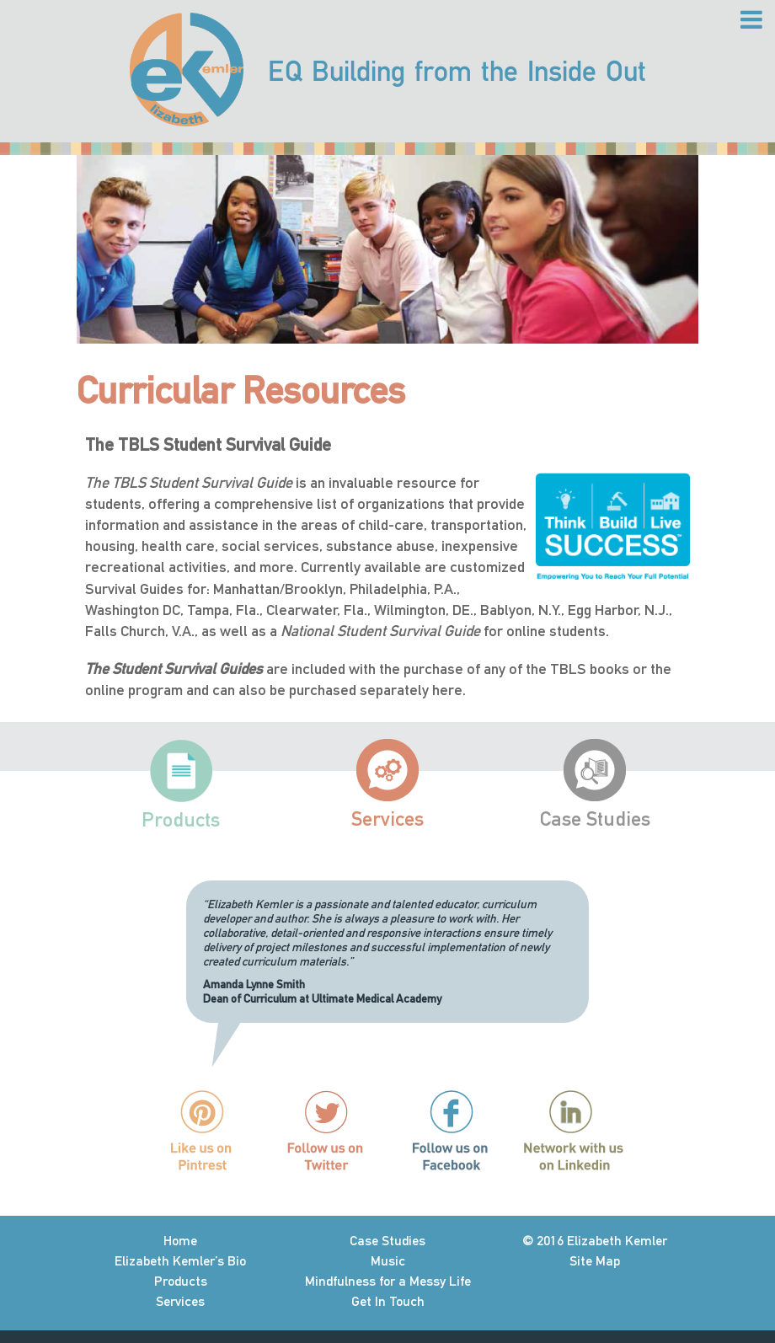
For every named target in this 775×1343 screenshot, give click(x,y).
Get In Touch (388, 1301)
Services (387, 818)
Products (181, 819)
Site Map (594, 1261)
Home (180, 1241)
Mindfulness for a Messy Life (388, 1281)
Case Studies (595, 818)
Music (388, 1261)
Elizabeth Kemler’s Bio (180, 1261)
